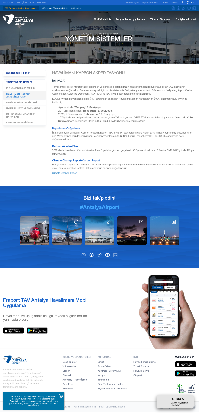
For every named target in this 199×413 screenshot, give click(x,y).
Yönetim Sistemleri (99, 39)
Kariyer (102, 376)
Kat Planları (76, 8)
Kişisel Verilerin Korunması (112, 389)
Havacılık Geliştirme (144, 362)
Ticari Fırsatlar (141, 367)
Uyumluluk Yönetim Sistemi (23, 109)
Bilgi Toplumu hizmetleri (111, 385)
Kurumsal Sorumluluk (109, 371)
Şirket (101, 362)
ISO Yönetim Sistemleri (20, 89)
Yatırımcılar (104, 380)
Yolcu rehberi (70, 367)
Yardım (164, 2)
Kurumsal (42, 2)
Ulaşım (66, 371)
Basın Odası (104, 367)
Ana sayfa (86, 34)
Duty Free (68, 385)
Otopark (67, 376)
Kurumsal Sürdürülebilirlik (55, 8)
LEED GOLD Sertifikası (19, 123)
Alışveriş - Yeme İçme (75, 380)
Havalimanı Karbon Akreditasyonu (18, 96)
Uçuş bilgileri (70, 362)
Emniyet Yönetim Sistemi (21, 103)
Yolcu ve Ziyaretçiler (15, 2)
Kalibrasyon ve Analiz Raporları (20, 116)
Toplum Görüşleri (150, 2)
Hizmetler (68, 389)
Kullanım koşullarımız (85, 407)
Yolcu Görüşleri (131, 2)
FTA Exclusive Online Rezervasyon (21, 8)
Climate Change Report (65, 174)
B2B (32, 2)
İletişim (174, 2)
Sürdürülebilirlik (18, 74)
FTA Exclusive (141, 371)
